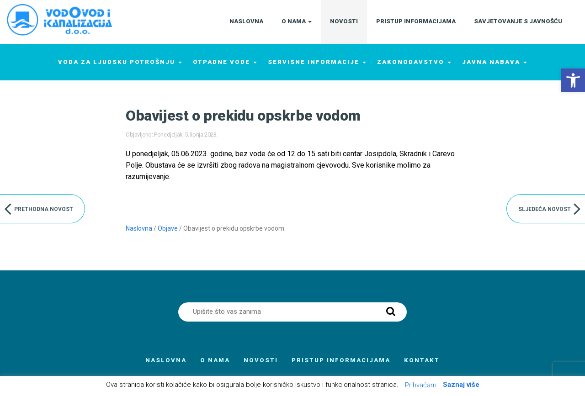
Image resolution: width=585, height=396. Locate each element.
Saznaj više (461, 385)
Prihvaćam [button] (420, 385)
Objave (168, 228)
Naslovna (139, 228)
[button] (573, 80)
